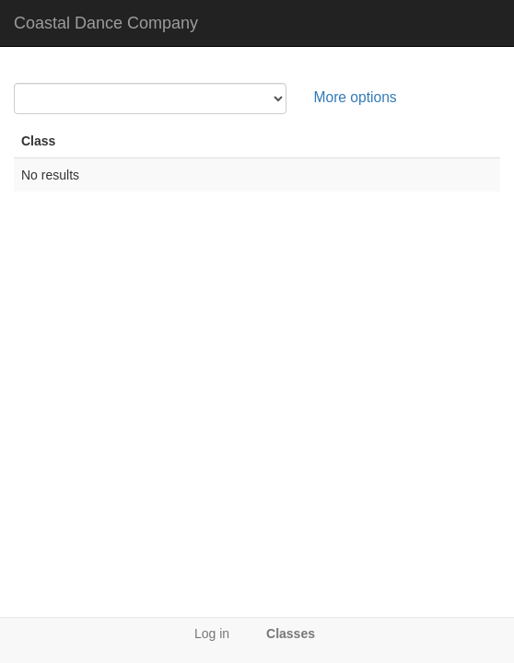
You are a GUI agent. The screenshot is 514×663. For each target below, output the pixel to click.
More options (355, 97)
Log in (211, 633)
